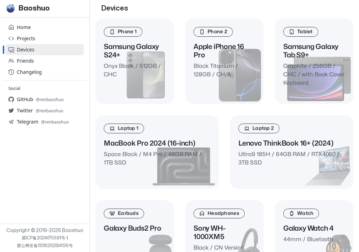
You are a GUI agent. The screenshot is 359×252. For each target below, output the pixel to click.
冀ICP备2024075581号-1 (45, 238)
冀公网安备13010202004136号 (45, 246)
